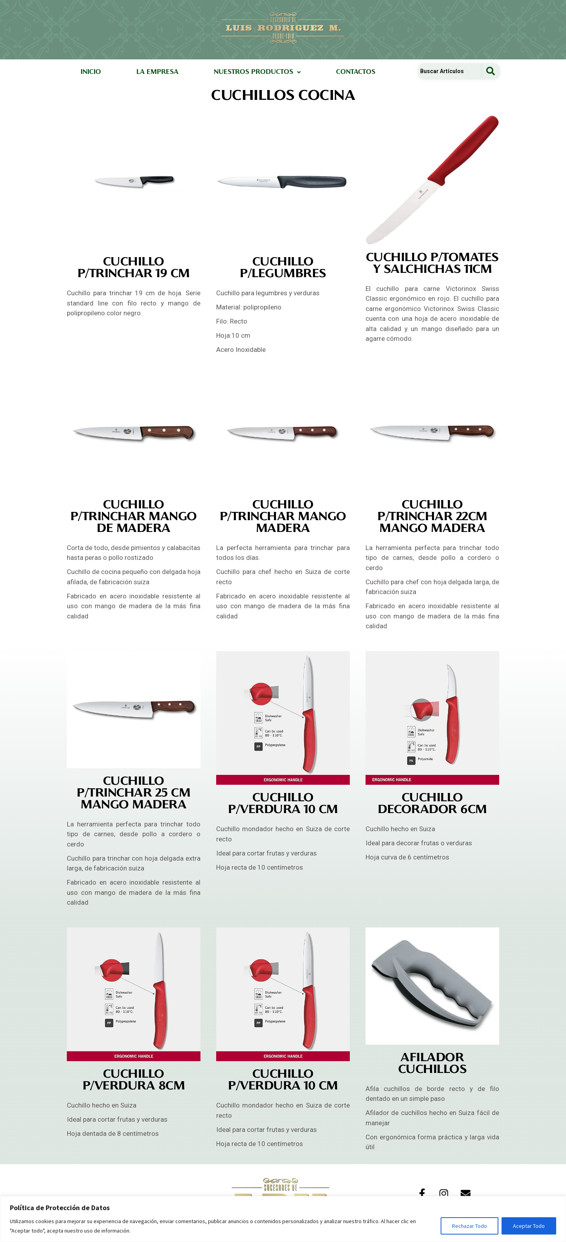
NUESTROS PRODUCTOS (257, 72)
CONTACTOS (355, 72)
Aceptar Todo (529, 1225)
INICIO (91, 72)
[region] (283, 1219)
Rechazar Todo (469, 1225)
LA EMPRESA (157, 72)
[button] (257, 72)
